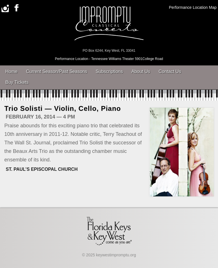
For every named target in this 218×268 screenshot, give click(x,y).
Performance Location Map (193, 7)
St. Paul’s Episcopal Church (41, 169)
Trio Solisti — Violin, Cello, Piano (62, 108)
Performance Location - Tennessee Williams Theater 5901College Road (109, 59)
